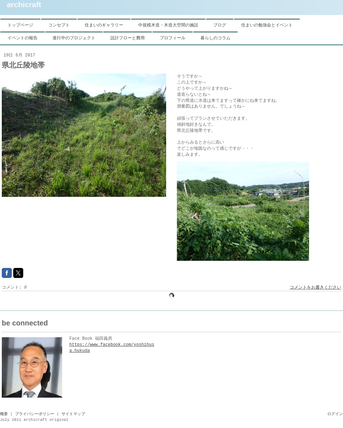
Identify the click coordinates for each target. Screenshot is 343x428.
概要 (4, 414)
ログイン (335, 414)
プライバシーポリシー (34, 414)
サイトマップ (73, 414)
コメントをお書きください (315, 287)
